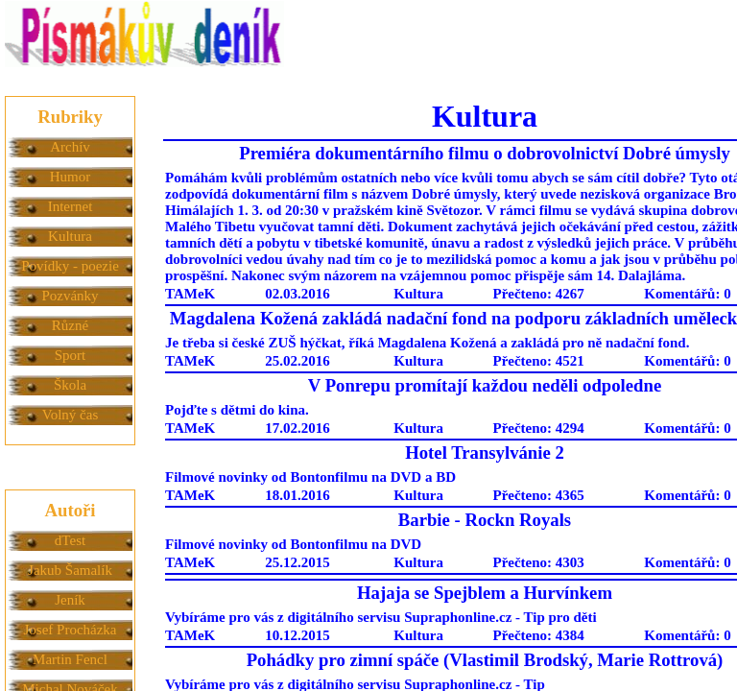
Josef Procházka (69, 629)
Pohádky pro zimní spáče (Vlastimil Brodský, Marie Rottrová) (485, 660)
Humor (70, 176)
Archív (70, 147)
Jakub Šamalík (70, 570)
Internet (70, 206)
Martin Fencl (70, 659)
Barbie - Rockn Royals (484, 520)
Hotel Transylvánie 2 (484, 452)
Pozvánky (69, 295)
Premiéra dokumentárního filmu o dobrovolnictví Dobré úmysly (484, 153)
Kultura (70, 236)
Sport (70, 355)
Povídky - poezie (70, 266)
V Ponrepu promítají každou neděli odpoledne (484, 385)
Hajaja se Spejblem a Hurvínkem (484, 593)
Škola (70, 385)
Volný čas (70, 414)
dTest (70, 540)
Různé (70, 325)
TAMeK (190, 293)
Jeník (70, 600)
